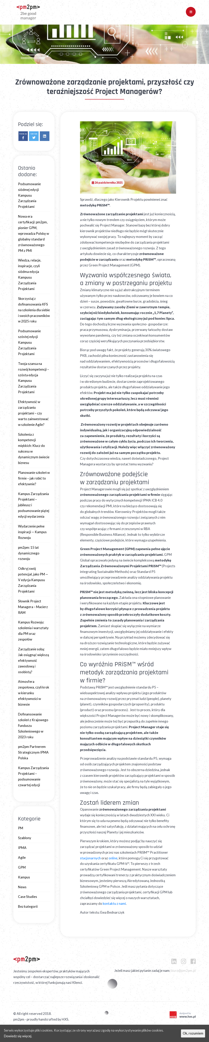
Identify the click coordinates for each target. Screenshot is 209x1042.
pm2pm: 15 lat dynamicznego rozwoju (28, 553)
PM (20, 828)
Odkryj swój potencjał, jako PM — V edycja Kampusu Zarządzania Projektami (33, 579)
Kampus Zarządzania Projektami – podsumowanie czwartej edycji (33, 776)
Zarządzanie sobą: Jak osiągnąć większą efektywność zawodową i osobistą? (33, 660)
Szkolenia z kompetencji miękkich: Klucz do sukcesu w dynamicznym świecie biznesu (33, 448)
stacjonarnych (90, 858)
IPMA (22, 848)
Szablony (24, 838)
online (113, 858)
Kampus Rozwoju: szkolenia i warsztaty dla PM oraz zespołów (33, 630)
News (22, 887)
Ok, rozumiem (193, 1033)
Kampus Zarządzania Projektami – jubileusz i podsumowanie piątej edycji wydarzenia (33, 505)
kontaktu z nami (114, 903)
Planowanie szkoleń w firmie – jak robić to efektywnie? (34, 478)
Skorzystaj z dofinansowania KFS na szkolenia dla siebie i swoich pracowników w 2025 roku (34, 309)
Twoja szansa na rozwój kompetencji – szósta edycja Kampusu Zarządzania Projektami (33, 378)
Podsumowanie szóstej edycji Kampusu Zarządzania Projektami (29, 342)
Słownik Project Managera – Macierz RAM (33, 607)
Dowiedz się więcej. (18, 1036)
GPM (22, 867)
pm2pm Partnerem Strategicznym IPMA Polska (33, 752)
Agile (22, 857)
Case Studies (27, 897)
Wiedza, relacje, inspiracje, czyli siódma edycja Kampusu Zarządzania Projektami (29, 274)
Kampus (24, 877)
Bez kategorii (28, 906)
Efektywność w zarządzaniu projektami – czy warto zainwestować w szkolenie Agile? (33, 413)
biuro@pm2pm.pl (183, 970)
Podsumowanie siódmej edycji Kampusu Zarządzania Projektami (29, 195)
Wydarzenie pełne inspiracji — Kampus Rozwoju (32, 532)
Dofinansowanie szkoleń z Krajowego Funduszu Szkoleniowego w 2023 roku (33, 725)
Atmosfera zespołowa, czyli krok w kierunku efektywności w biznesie (33, 692)
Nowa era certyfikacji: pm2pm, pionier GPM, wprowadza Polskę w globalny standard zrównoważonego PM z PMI (33, 233)
